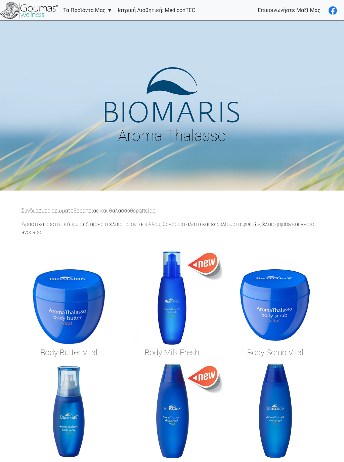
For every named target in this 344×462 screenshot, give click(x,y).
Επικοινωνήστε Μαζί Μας (289, 10)
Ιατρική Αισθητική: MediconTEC (156, 10)
